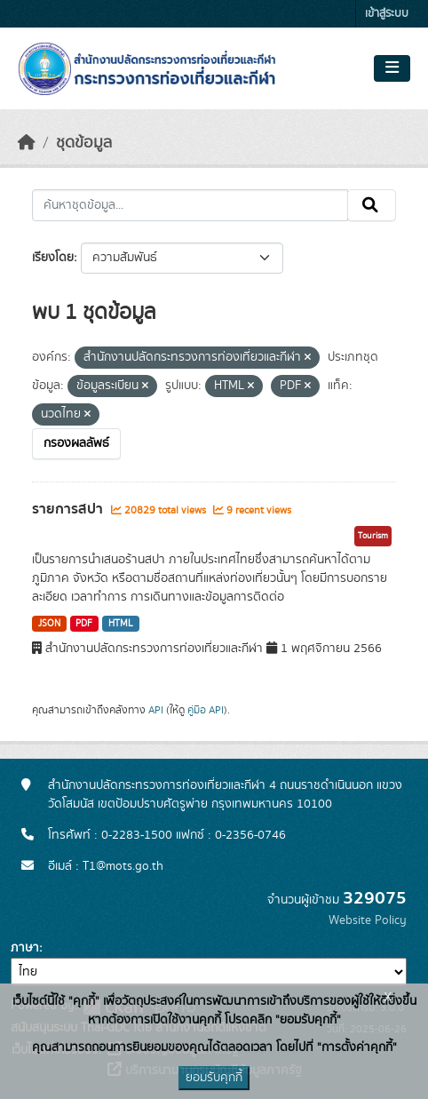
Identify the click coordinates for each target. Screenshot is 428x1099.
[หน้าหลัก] (27, 143)
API (155, 710)
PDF (83, 624)
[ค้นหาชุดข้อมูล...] (190, 205)
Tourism (373, 536)
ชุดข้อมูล (84, 143)
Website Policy (368, 920)
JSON (49, 624)
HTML (120, 624)
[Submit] (371, 205)
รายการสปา (69, 509)
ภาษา (25, 948)
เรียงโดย (53, 258)
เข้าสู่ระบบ (386, 13)
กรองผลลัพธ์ (76, 443)
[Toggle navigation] (392, 68)
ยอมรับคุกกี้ (214, 1078)
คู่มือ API (205, 710)
